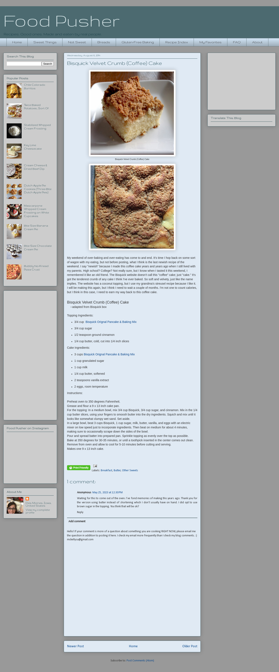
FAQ (237, 42)
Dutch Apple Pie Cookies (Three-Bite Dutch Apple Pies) (37, 189)
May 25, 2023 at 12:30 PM (107, 492)
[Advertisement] (30, 354)
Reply (80, 512)
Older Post (189, 646)
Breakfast (106, 470)
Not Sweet (77, 42)
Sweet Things (45, 42)
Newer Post (75, 646)
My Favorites (210, 42)
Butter (117, 470)
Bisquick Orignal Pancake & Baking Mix (111, 322)
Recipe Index (176, 42)
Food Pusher (61, 20)
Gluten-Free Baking (138, 42)
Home (17, 42)
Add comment (77, 521)
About (257, 42)
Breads (103, 42)
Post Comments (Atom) (140, 660)
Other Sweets (130, 470)
